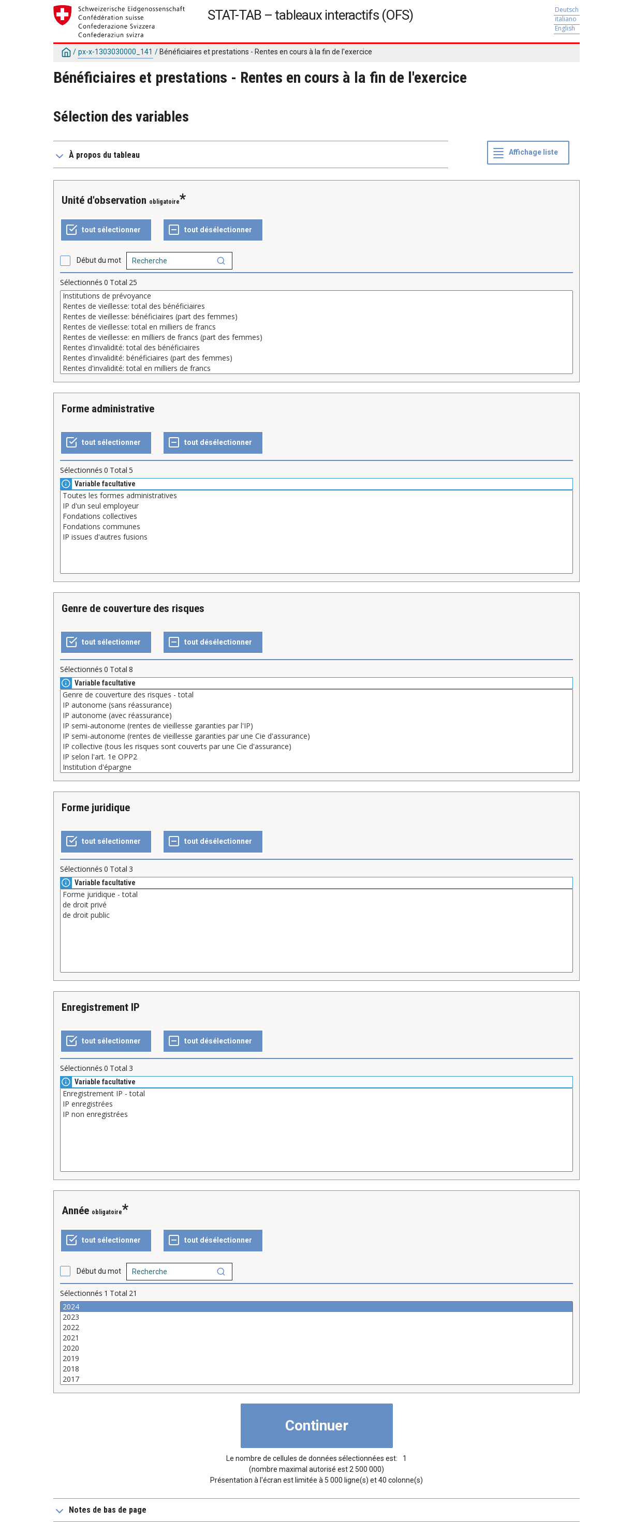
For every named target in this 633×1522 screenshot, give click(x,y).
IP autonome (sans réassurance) (316, 705)
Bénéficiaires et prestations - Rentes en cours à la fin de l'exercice (265, 52)
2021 (316, 1338)
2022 (316, 1327)
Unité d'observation (104, 200)
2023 (316, 1317)
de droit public (316, 915)
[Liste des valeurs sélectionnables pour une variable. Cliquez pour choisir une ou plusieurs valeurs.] (316, 332)
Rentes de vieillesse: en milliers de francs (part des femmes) (316, 337)
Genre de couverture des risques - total (316, 695)
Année (75, 1210)
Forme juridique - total (316, 894)
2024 (316, 1307)
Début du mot (99, 260)
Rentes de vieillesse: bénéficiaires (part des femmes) (316, 316)
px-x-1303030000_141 (115, 52)
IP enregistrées (316, 1104)
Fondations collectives (316, 516)
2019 (316, 1358)
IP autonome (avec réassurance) (316, 715)
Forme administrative (108, 408)
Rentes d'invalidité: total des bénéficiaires (316, 347)
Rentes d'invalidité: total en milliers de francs (316, 368)
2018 (316, 1369)
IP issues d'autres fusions (316, 537)
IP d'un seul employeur (316, 506)
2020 (316, 1348)
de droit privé (316, 905)
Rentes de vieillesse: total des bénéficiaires (316, 306)
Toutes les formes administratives (316, 495)
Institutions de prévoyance (316, 296)
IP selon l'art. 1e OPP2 (316, 757)
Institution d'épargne (316, 767)
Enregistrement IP (101, 1007)
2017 (316, 1379)
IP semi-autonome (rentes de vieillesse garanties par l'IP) (316, 726)
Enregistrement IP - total (316, 1093)
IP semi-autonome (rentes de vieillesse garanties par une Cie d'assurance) (316, 736)
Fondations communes (316, 526)
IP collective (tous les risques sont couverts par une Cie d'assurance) (316, 746)
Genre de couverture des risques (133, 608)
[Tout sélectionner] (106, 230)
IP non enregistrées (316, 1114)
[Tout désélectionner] (213, 230)
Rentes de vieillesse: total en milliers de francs (316, 327)
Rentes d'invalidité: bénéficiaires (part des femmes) (316, 358)
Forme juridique (96, 807)
